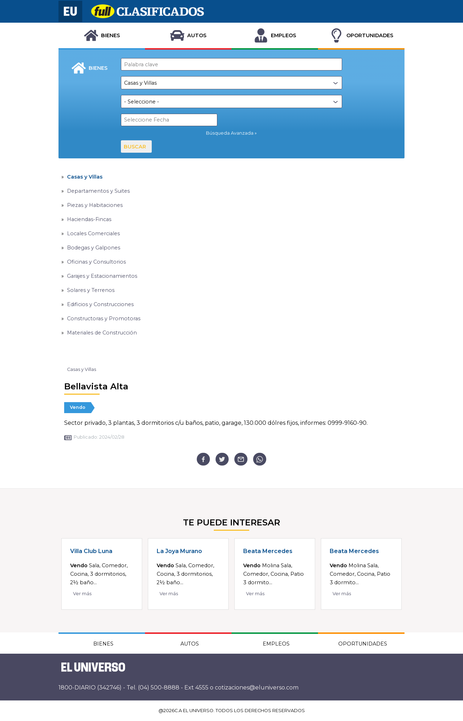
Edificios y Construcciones (100, 304)
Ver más (82, 593)
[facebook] (203, 459)
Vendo (77, 407)
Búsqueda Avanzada (229, 133)
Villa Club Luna (91, 551)
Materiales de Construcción (102, 332)
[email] (241, 459)
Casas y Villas (84, 177)
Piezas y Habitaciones (95, 205)
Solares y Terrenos (91, 290)
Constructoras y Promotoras (103, 318)
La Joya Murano (179, 551)
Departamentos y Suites (98, 191)
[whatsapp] (259, 459)
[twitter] (222, 459)
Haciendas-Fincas (89, 219)
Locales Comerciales (93, 233)
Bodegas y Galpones (93, 247)
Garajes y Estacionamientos (102, 276)
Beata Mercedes (267, 551)
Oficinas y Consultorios (96, 262)
